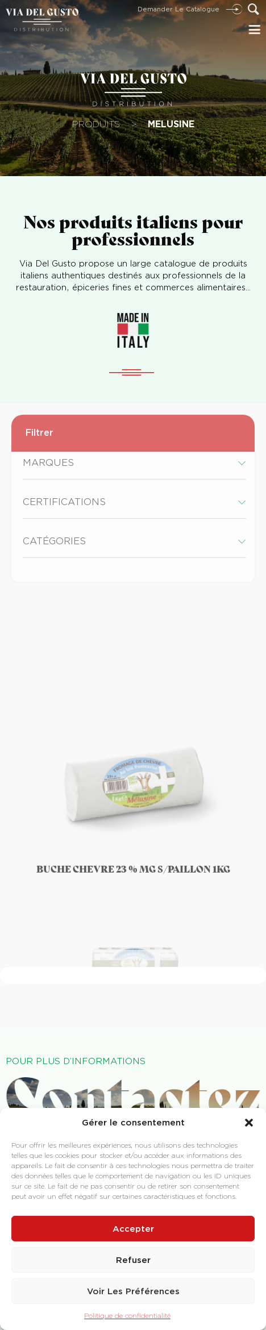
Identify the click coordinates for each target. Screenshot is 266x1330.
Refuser (133, 1260)
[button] (249, 1122)
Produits (96, 124)
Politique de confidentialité (127, 1315)
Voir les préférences (133, 1291)
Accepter (133, 1229)
